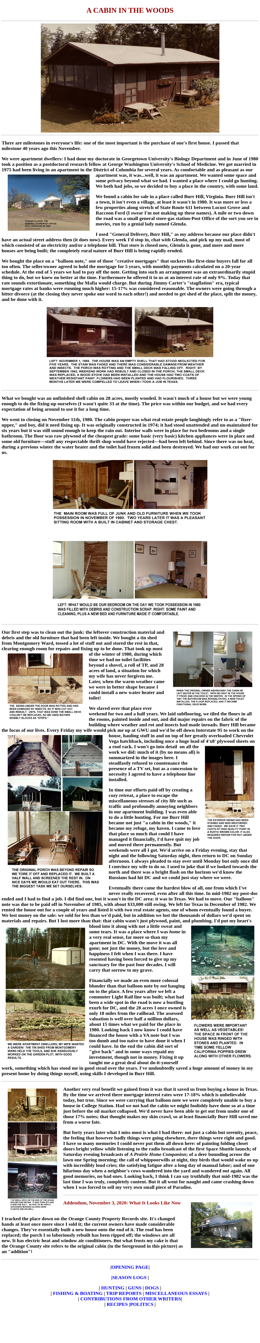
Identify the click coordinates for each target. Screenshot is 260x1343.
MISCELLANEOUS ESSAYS (176, 1293)
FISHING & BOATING (78, 1293)
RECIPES (117, 1304)
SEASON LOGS (129, 1277)
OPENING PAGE (130, 1267)
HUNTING (113, 1287)
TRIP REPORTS (124, 1293)
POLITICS (141, 1304)
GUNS (135, 1287)
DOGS (152, 1287)
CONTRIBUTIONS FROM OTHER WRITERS (130, 1298)
